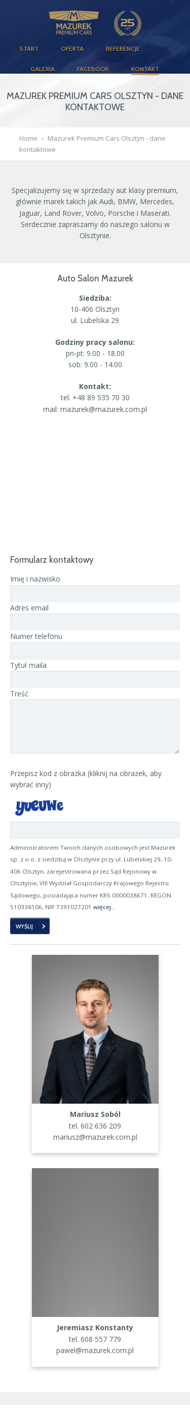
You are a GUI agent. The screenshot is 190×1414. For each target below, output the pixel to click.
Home (28, 138)
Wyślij (24, 935)
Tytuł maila (28, 665)
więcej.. (103, 916)
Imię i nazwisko (35, 579)
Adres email (29, 608)
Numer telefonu (36, 636)
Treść (19, 693)
